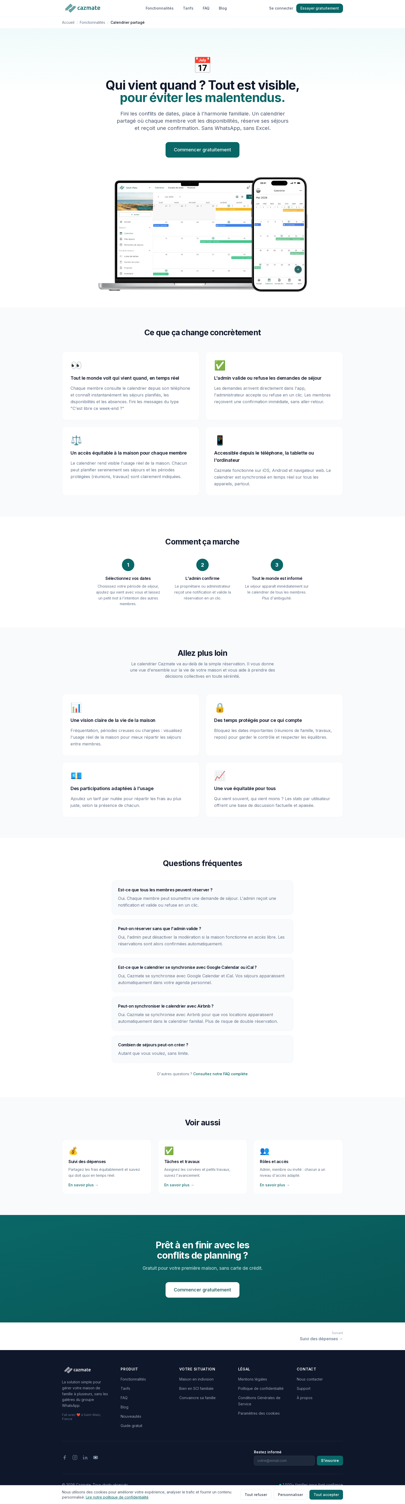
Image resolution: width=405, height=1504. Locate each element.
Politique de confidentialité (261, 1388)
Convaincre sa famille (197, 1398)
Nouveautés (131, 1416)
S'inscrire (330, 1460)
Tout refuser (256, 1494)
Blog (223, 8)
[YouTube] (95, 1457)
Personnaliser (290, 1494)
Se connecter (281, 8)
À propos (305, 1398)
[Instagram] (74, 1457)
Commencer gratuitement (202, 149)
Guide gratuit (131, 1425)
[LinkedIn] (85, 1457)
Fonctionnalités (160, 8)
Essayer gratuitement (319, 8)
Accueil (68, 22)
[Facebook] (64, 1457)
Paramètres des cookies (259, 1413)
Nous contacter (310, 1379)
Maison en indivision (196, 1379)
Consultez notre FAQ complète (220, 1074)
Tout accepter (326, 1494)
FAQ (206, 8)
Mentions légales (252, 1379)
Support (303, 1388)
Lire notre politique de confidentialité (117, 1497)
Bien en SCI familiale (196, 1388)
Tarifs (188, 8)
